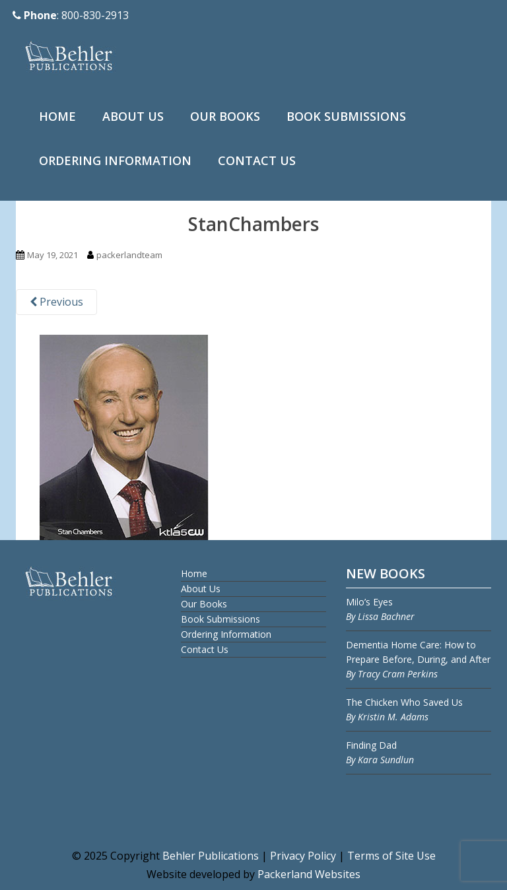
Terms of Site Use (391, 855)
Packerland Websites (308, 874)
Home (57, 116)
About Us (133, 116)
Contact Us (257, 160)
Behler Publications (211, 855)
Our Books (225, 116)
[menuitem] (57, 117)
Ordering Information (115, 160)
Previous (56, 301)
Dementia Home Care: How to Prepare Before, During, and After (418, 659)
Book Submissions (346, 116)
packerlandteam (129, 255)
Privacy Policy (303, 855)
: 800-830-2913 (71, 15)
